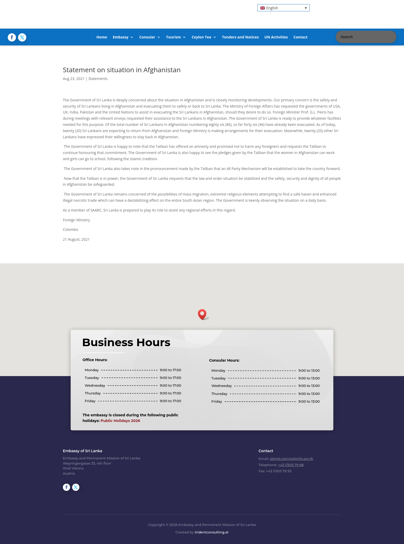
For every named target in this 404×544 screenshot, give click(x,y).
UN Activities (276, 37)
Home (101, 37)
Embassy (121, 37)
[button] (283, 7)
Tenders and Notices (240, 37)
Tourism (173, 37)
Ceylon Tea (201, 37)
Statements (97, 78)
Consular (147, 37)
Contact (300, 37)
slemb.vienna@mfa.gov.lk (291, 459)
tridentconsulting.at (212, 532)
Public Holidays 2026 (120, 420)
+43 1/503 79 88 (291, 465)
